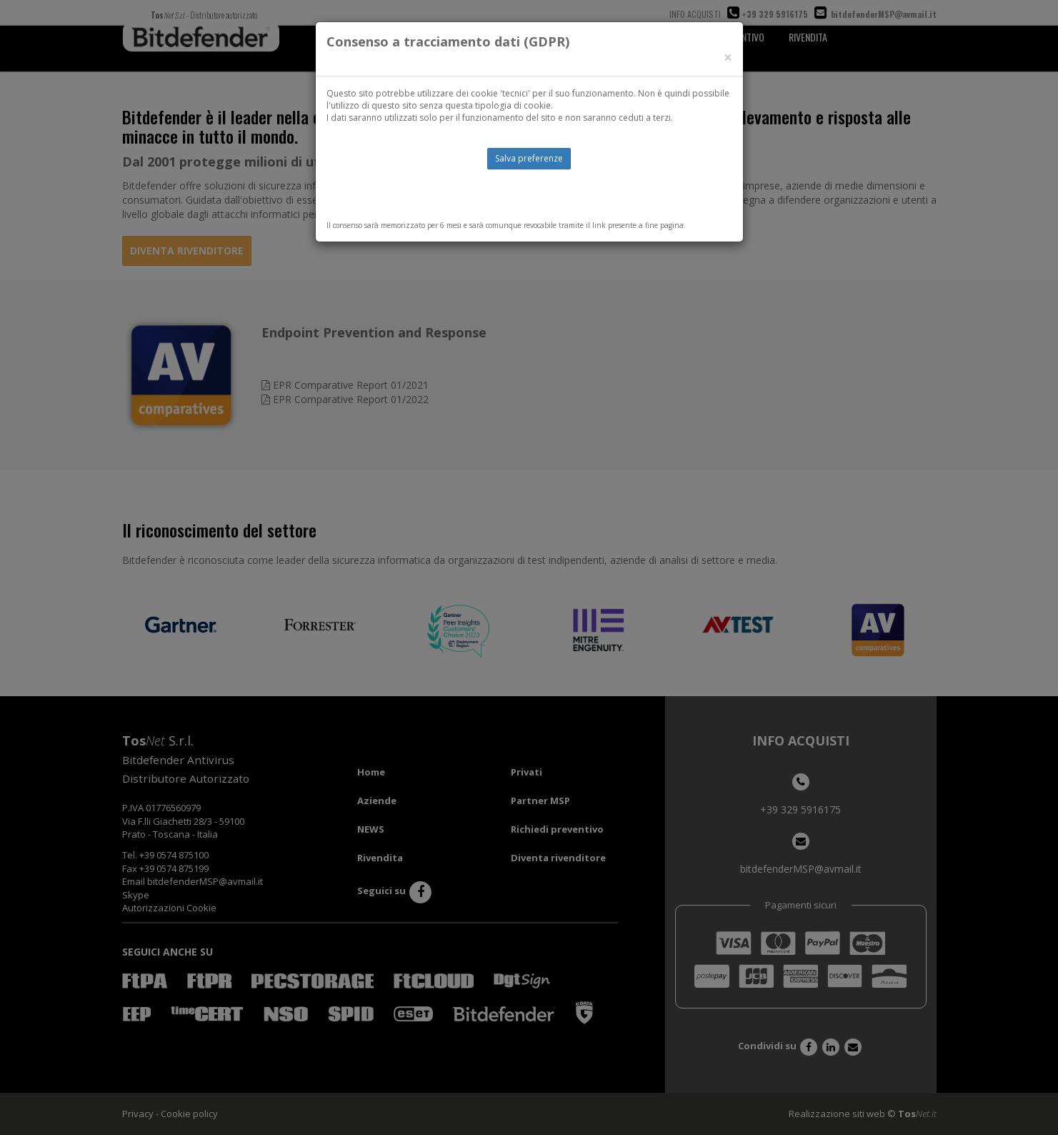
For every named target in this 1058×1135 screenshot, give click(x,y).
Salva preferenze (529, 158)
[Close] (728, 57)
